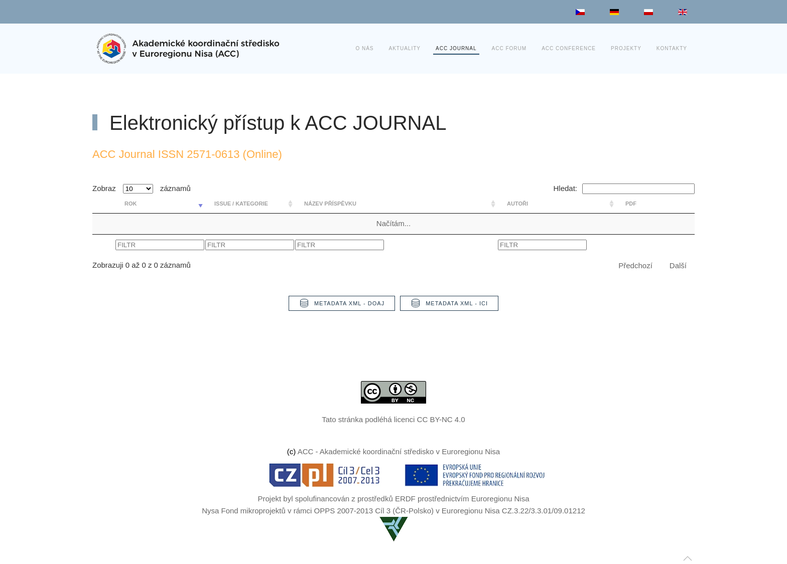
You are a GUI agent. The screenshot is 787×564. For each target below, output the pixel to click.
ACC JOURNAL (456, 48)
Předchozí (635, 265)
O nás (364, 48)
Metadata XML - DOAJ (341, 303)
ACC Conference (569, 48)
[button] (688, 558)
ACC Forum (509, 48)
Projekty (626, 48)
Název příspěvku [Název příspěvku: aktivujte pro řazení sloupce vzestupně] (330, 204)
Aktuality (405, 48)
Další (678, 265)
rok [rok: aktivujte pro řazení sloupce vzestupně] (130, 204)
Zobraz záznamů (141, 188)
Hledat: (624, 188)
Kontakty (672, 48)
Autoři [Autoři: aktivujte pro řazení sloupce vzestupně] (517, 204)
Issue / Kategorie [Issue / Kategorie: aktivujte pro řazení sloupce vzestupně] (241, 204)
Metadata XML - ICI (449, 303)
